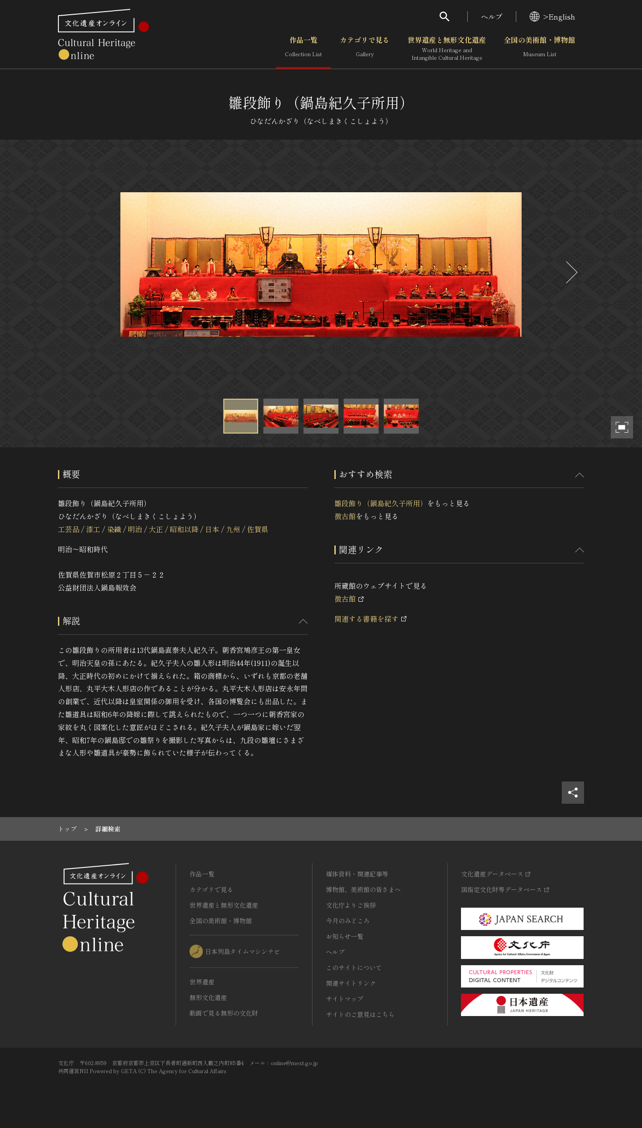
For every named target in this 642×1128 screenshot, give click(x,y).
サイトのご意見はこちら (360, 1014)
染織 (114, 529)
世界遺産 (201, 981)
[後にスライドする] (570, 272)
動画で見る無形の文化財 (223, 1012)
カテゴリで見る (365, 48)
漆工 (93, 529)
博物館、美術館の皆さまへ (363, 889)
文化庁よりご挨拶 (351, 905)
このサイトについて (354, 967)
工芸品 (68, 529)
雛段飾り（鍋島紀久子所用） (380, 503)
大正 (156, 529)
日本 (212, 529)
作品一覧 (303, 48)
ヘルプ (491, 16)
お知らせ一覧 (344, 936)
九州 (233, 529)
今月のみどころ (348, 920)
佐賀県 (257, 529)
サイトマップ (344, 998)
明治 (135, 529)
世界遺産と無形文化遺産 (446, 48)
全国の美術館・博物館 (539, 48)
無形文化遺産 (208, 997)
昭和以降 (184, 529)
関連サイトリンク (351, 983)
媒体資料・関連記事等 (357, 873)
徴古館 (345, 516)
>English (552, 16)
